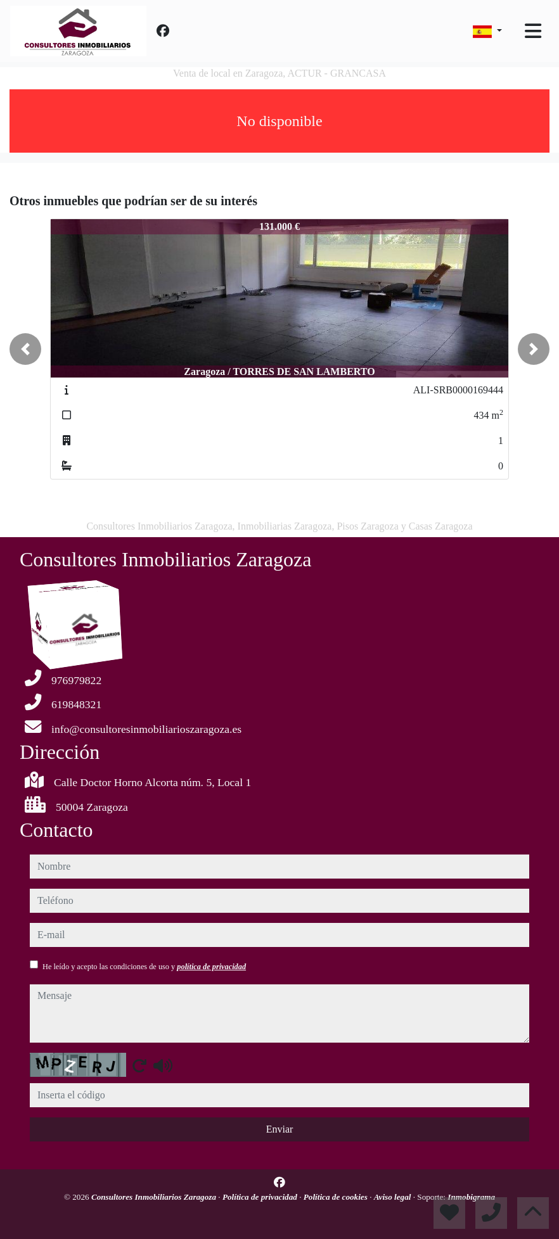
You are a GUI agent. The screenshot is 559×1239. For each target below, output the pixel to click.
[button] (25, 349)
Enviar (279, 1129)
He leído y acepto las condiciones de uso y (144, 966)
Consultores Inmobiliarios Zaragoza (154, 1197)
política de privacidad (211, 966)
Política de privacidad (260, 1197)
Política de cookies (336, 1197)
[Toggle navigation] (533, 31)
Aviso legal (393, 1197)
